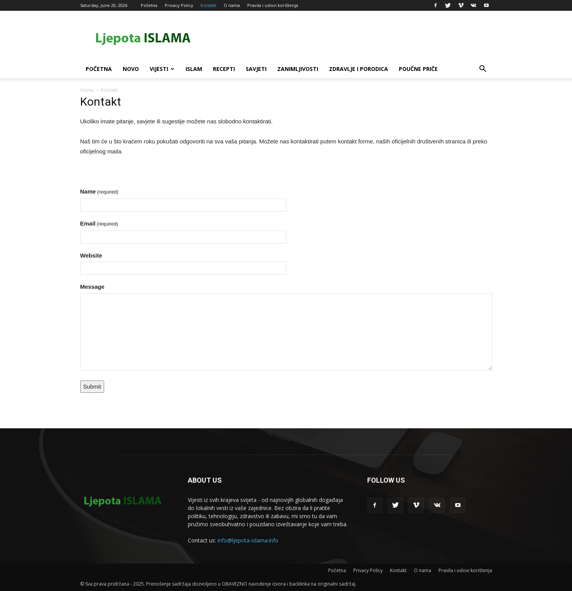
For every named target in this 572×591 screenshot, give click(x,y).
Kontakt (208, 5)
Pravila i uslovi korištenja (272, 5)
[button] (483, 69)
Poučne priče (418, 68)
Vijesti (162, 68)
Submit (92, 386)
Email (99, 223)
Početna (149, 5)
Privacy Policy (179, 5)
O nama (232, 5)
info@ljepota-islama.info (248, 540)
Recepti (224, 68)
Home (87, 90)
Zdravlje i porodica (358, 68)
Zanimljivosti (297, 68)
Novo (131, 68)
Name (99, 191)
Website (91, 255)
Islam (194, 68)
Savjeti (256, 68)
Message (92, 286)
